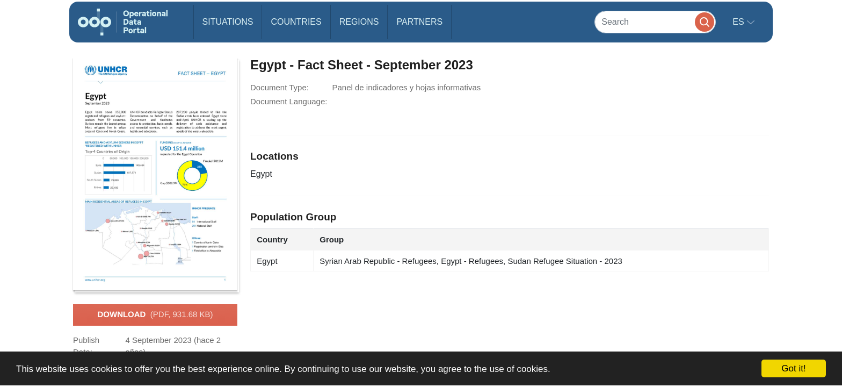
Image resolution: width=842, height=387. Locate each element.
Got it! (793, 368)
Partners (419, 21)
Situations (227, 21)
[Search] (655, 22)
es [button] (739, 21)
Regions (359, 21)
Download (155, 315)
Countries (296, 21)
